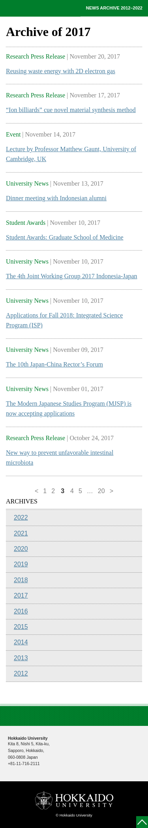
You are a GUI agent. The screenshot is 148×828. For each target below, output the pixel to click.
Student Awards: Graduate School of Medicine (65, 237)
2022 (21, 517)
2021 (21, 533)
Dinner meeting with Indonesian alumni (56, 198)
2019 (21, 564)
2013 (21, 658)
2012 (21, 673)
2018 (21, 580)
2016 (21, 611)
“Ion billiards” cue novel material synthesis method (71, 109)
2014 (21, 642)
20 (101, 491)
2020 (21, 548)
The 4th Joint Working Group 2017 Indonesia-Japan (71, 276)
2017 (21, 595)
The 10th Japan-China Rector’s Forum (54, 364)
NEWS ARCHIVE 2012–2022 (114, 8)
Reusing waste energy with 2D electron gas (60, 71)
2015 (21, 626)
